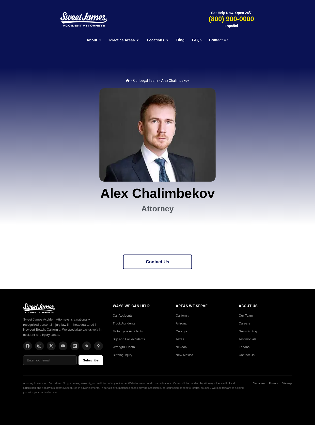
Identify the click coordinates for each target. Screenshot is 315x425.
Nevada (181, 347)
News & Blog (248, 331)
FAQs (197, 40)
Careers (244, 323)
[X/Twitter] (51, 345)
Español (231, 26)
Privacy (273, 383)
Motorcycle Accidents (128, 331)
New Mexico (184, 355)
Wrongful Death (124, 347)
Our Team (246, 315)
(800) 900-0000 (231, 19)
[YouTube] (63, 345)
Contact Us (218, 40)
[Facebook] (27, 345)
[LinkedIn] (74, 345)
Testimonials (247, 339)
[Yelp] (86, 345)
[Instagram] (39, 345)
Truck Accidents (124, 323)
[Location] (98, 345)
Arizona (181, 323)
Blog (180, 40)
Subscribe (90, 360)
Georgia (181, 331)
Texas (180, 339)
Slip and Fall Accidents (129, 339)
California (182, 315)
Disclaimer (258, 383)
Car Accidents (122, 315)
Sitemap (287, 383)
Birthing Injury (122, 355)
